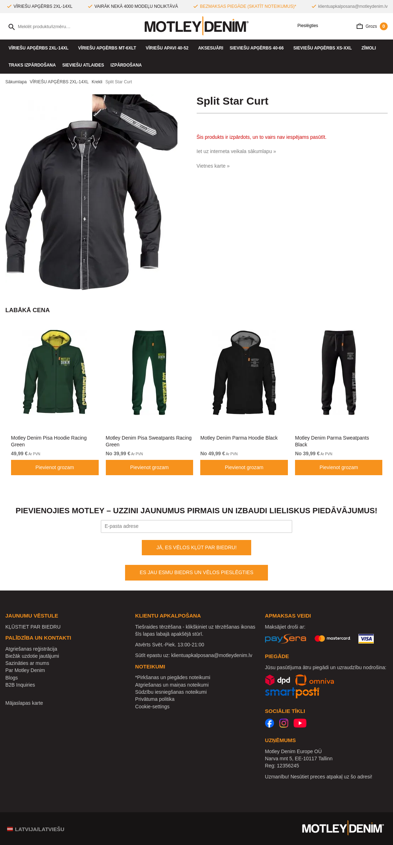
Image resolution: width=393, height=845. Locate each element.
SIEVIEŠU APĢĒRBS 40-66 (258, 48)
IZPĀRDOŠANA (126, 65)
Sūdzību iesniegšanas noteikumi (171, 692)
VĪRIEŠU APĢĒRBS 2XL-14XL (40, 48)
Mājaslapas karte (24, 703)
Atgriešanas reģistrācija (31, 649)
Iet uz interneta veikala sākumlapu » (236, 151)
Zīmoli (370, 48)
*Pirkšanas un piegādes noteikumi (172, 677)
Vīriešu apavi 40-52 (169, 48)
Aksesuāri (210, 48)
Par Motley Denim (25, 670)
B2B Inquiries (20, 685)
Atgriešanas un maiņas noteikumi (171, 685)
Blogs (11, 678)
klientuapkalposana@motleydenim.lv (353, 6)
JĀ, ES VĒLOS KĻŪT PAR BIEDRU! (196, 547)
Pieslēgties (305, 26)
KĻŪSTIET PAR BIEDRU (33, 627)
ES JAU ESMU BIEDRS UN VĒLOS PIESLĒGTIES (196, 572)
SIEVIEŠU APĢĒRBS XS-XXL (324, 48)
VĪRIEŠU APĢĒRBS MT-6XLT (108, 48)
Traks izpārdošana (32, 65)
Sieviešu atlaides (83, 65)
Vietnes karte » (213, 166)
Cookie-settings (152, 706)
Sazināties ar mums (27, 663)
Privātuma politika (155, 699)
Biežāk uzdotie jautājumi (32, 656)
